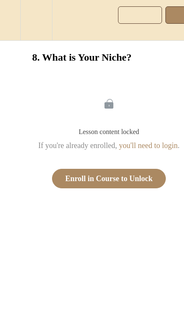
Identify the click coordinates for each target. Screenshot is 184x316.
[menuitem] (36, 20)
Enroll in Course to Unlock (109, 178)
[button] (10, 20)
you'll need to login (148, 145)
